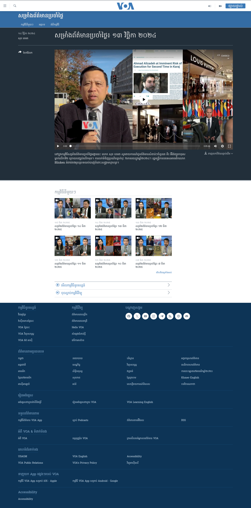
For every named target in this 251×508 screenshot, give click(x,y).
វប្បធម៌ (130, 371)
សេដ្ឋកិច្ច (76, 365)
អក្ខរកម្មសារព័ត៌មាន (190, 358)
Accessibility (134, 456)
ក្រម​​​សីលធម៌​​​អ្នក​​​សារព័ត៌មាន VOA (142, 438)
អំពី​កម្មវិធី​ (55, 25)
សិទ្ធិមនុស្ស (78, 371)
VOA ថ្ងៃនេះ (24, 327)
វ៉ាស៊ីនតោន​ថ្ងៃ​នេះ (26, 321)
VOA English (80, 456)
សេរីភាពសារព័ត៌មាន (190, 365)
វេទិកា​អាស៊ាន (78, 340)
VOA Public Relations (30, 463)
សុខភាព (76, 378)
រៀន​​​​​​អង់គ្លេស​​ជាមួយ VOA (84, 402)
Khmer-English (190, 378)
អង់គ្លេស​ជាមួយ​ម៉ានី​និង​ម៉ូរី (29, 402)
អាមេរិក (21, 371)
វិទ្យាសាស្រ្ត (132, 365)
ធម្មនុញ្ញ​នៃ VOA (80, 438)
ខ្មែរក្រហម (131, 378)
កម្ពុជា (21, 358)
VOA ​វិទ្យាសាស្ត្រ (26, 334)
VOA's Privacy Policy (85, 463)
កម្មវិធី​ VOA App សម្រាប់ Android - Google (95, 481)
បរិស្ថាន (130, 358)
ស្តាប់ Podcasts (80, 420)
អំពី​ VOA (22, 438)
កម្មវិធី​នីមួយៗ (27, 25)
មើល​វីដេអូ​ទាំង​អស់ (164, 272)
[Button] (25, 53)
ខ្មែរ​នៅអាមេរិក (24, 378)
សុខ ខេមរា (23, 38)
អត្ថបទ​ (42, 25)
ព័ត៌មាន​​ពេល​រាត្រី (79, 321)
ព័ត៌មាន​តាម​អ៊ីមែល (135, 420)
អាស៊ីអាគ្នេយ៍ (24, 384)
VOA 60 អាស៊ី (25, 340)
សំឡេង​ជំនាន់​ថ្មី (79, 334)
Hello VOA (78, 327)
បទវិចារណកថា (188, 384)
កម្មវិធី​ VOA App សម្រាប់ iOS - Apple (37, 481)
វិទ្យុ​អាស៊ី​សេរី (132, 463)
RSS (183, 420)
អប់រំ (74, 384)
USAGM (22, 456)
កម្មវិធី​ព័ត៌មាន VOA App (30, 420)
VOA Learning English (140, 402)
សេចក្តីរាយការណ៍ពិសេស (138, 384)
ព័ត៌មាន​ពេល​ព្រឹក (79, 315)
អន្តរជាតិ (22, 365)
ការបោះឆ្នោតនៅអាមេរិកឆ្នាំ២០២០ (197, 371)
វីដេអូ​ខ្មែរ (22, 315)
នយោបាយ (78, 358)
